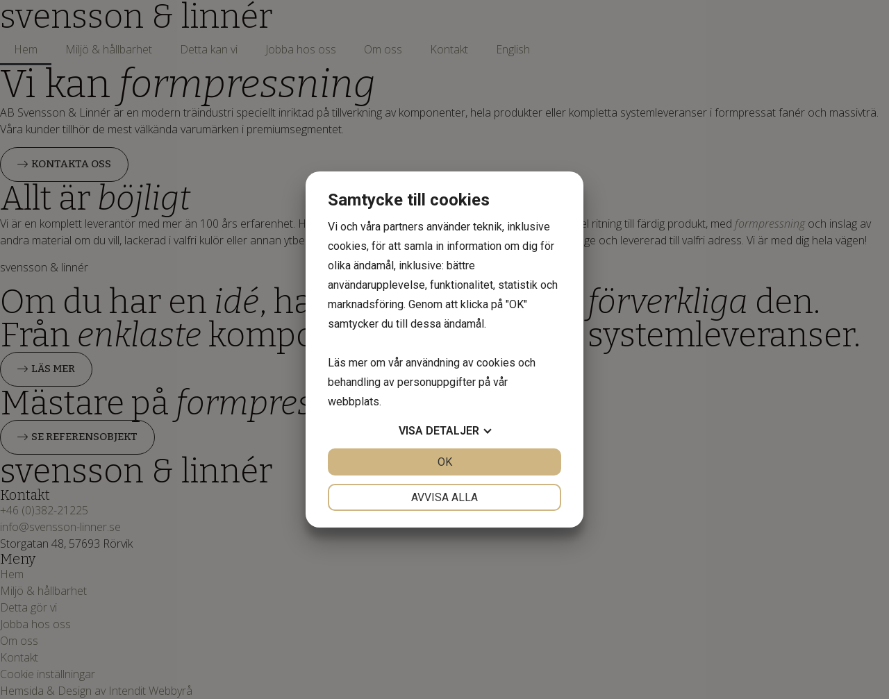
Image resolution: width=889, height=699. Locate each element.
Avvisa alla (444, 497)
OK (445, 462)
